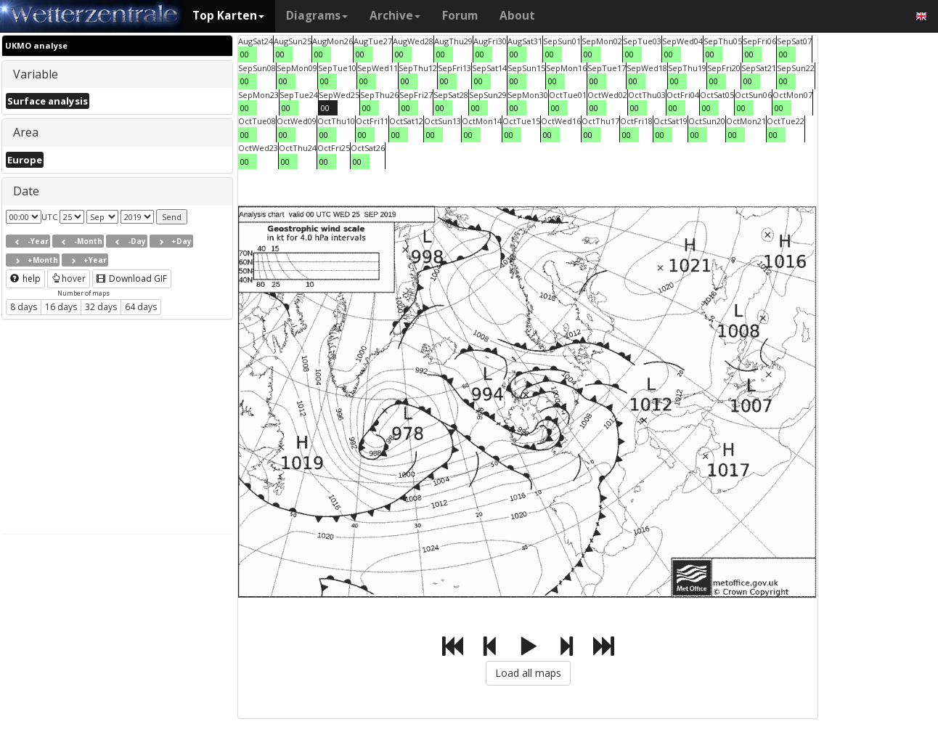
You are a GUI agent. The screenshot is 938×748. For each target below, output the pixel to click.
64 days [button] (141, 307)
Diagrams (317, 15)
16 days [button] (61, 307)
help (25, 278)
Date (26, 191)
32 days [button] (101, 307)
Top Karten (228, 15)
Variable (35, 74)
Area (25, 132)
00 (244, 54)
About (517, 15)
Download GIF (132, 278)
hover (69, 278)
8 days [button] (23, 307)
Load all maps (528, 673)
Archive (395, 15)
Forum (460, 15)
